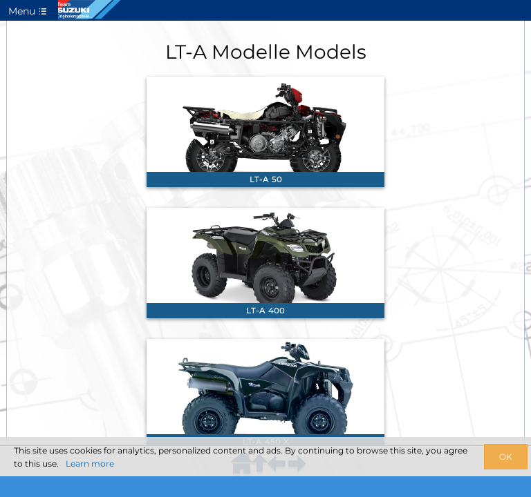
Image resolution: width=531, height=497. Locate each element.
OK (505, 456)
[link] (265, 132)
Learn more (90, 463)
